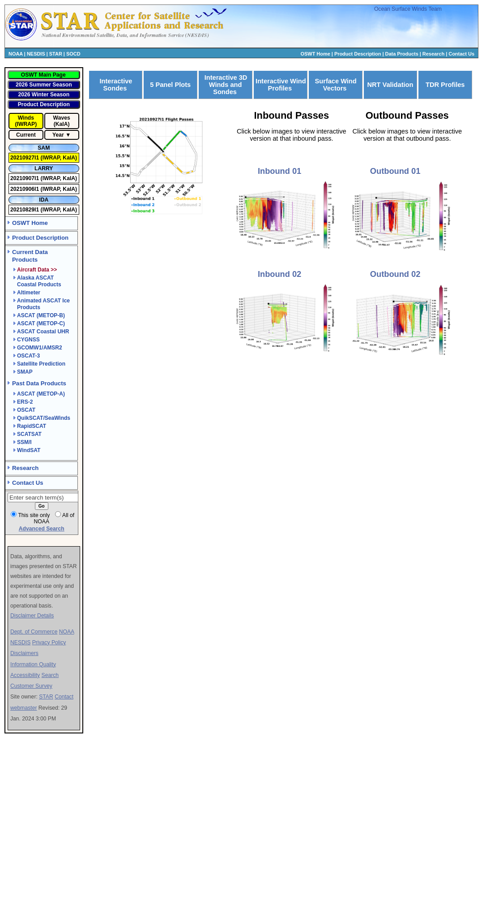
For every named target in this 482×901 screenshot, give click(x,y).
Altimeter (28, 292)
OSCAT (26, 410)
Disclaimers (24, 653)
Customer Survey (31, 686)
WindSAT (28, 450)
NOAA (16, 53)
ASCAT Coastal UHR (43, 331)
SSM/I (24, 442)
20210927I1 (25, 158)
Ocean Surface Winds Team (408, 9)
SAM (44, 148)
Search (50, 675)
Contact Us (461, 53)
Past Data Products (39, 383)
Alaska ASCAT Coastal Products (39, 281)
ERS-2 (25, 402)
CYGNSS (28, 339)
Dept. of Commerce (33, 632)
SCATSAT (29, 434)
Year (58, 135)
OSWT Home (315, 53)
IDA (43, 200)
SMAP (25, 372)
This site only (34, 515)
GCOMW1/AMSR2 (39, 348)
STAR (55, 53)
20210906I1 (25, 189)
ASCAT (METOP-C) (41, 323)
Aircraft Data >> (37, 270)
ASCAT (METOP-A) (41, 394)
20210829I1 (25, 210)
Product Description (357, 53)
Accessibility (25, 675)
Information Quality (33, 664)
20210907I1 (25, 178)
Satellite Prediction (41, 364)
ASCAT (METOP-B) (41, 315)
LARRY (43, 168)
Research (433, 53)
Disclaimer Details (32, 615)
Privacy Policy (49, 642)
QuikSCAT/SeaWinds (43, 418)
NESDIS (36, 53)
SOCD (73, 53)
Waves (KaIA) (61, 121)
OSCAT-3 (28, 356)
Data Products (401, 53)
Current (26, 135)
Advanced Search (41, 529)
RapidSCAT (31, 426)
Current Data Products (30, 256)
